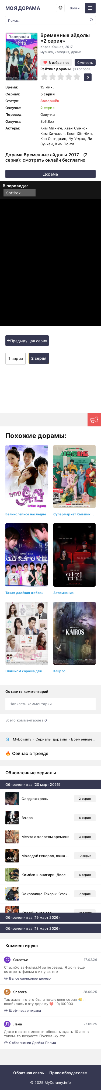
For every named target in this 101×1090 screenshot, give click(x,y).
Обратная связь (28, 1072)
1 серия (15, 358)
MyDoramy (22, 739)
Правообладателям (68, 1072)
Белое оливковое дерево (27, 978)
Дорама (50, 174)
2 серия (38, 358)
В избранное (59, 63)
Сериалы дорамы (51, 739)
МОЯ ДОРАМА (22, 8)
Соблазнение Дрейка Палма (30, 1043)
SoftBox (13, 193)
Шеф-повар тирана (22, 1011)
